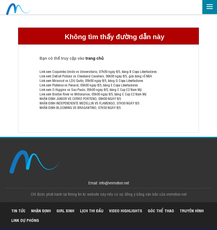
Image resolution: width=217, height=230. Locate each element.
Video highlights (125, 210)
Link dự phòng (25, 220)
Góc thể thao (161, 210)
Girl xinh (65, 210)
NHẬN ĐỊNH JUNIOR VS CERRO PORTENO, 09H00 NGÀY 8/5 (80, 98)
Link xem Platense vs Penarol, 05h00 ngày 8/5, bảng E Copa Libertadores (89, 85)
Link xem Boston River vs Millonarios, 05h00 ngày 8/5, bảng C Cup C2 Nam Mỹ (93, 94)
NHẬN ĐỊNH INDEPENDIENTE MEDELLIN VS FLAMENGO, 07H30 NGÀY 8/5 (89, 103)
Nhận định (41, 210)
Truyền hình (192, 210)
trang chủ (94, 58)
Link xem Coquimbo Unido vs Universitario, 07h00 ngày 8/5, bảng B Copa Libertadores (98, 71)
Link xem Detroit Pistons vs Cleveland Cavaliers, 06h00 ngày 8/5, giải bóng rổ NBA (96, 76)
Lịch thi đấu (91, 210)
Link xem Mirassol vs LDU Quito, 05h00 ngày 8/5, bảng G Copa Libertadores (91, 80)
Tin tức (18, 210)
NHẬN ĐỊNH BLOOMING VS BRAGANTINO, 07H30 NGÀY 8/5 (80, 107)
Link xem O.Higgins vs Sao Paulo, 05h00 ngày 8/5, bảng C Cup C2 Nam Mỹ (91, 89)
